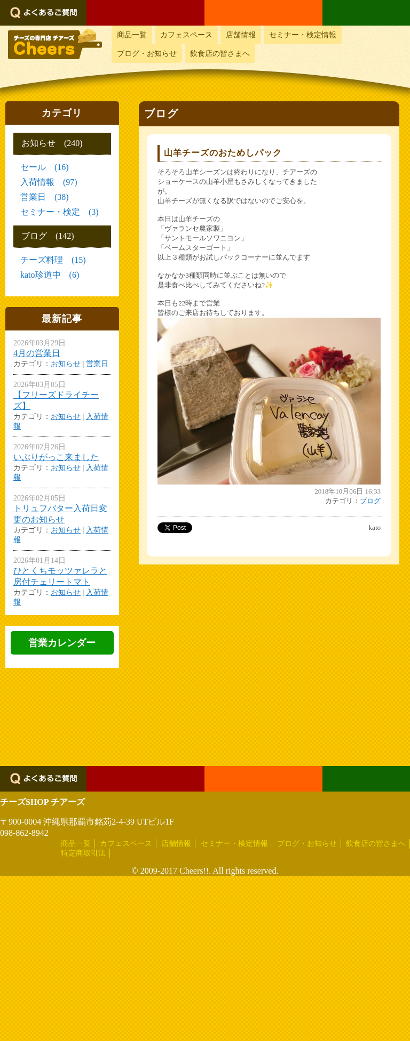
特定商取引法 (83, 1018)
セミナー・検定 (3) (59, 211)
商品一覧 (132, 35)
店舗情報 (241, 35)
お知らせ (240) (52, 143)
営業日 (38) (44, 196)
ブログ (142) (47, 235)
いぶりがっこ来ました (56, 457)
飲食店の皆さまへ (220, 54)
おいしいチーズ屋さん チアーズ (55, 50)
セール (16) (44, 167)
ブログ (370, 501)
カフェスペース (186, 35)
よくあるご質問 (43, 13)
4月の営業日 (36, 353)
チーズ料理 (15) (53, 259)
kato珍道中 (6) (49, 274)
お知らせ (66, 364)
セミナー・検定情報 (302, 35)
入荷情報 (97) (48, 182)
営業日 (97, 364)
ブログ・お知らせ (147, 54)
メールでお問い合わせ (263, 13)
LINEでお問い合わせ (366, 13)
